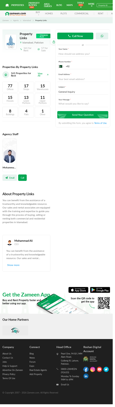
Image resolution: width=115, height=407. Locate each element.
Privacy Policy (8, 374)
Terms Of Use (8, 378)
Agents (16, 20)
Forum (32, 361)
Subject (62, 87)
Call (22, 177)
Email (9, 177)
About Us (6, 353)
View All (43, 74)
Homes (49, 13)
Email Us (65, 384)
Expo (31, 365)
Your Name (63, 49)
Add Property (35, 374)
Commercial (82, 13)
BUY (38, 13)
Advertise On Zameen (12, 370)
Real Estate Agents (38, 370)
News (32, 357)
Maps (70, 5)
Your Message (64, 99)
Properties (17, 5)
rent (100, 13)
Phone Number (65, 61)
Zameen (5, 20)
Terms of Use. (100, 123)
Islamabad (27, 20)
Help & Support (9, 365)
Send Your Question (82, 114)
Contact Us (7, 357)
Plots (63, 13)
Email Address (65, 74)
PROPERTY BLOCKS (34, 5)
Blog (59, 5)
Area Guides (48, 5)
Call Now (75, 36)
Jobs (4, 361)
